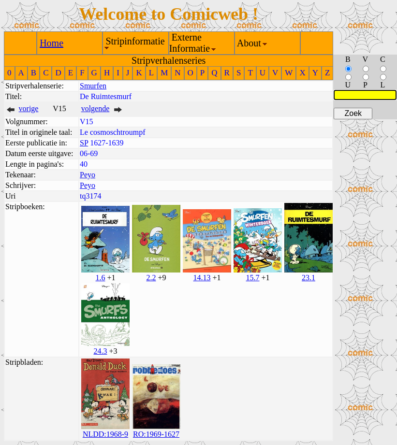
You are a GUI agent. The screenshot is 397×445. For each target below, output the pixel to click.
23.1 (308, 277)
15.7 (252, 277)
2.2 (151, 277)
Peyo (87, 175)
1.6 (100, 277)
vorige (29, 108)
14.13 (201, 277)
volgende (95, 108)
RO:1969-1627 (156, 434)
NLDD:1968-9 (105, 434)
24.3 (100, 351)
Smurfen (93, 86)
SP (84, 143)
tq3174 (90, 196)
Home (51, 43)
